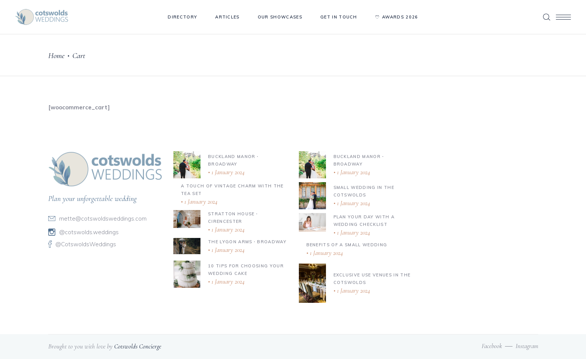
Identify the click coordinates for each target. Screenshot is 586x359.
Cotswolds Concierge (137, 346)
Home (56, 55)
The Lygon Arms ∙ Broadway (247, 241)
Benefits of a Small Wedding (346, 244)
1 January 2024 (227, 172)
